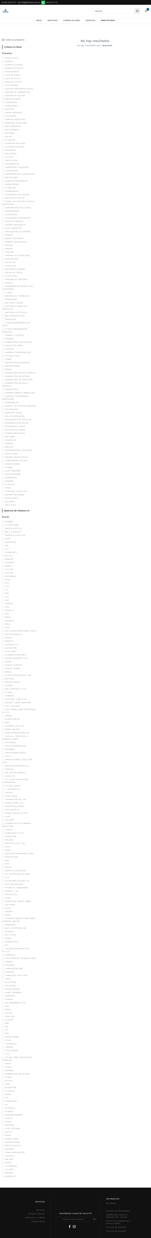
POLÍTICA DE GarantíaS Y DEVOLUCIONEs (118, 1222)
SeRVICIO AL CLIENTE (35, 1218)
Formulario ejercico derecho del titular (117, 1216)
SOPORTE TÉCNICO (36, 1214)
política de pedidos (116, 1227)
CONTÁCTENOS (38, 1221)
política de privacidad (117, 1211)
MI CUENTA (111, 1203)
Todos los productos (14, 40)
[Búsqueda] (137, 11)
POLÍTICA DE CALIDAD (116, 1231)
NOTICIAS (40, 1210)
